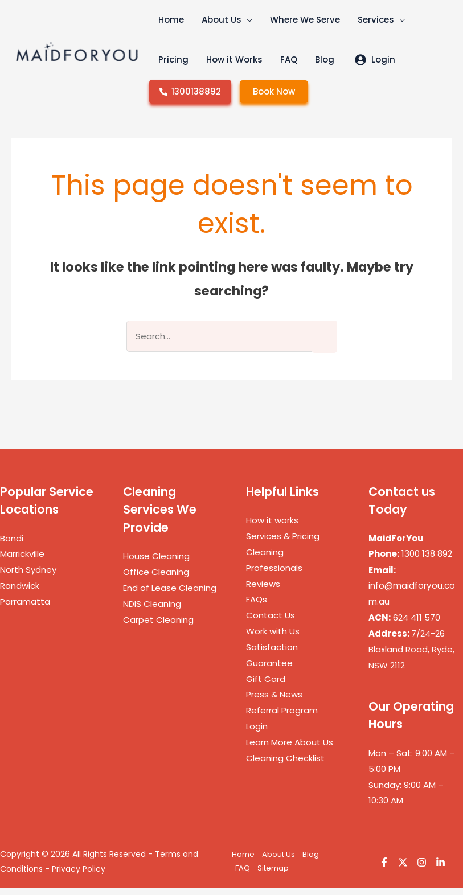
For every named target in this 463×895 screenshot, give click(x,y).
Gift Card (265, 686)
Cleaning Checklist (285, 765)
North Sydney (28, 577)
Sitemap (273, 875)
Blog (310, 861)
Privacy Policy (78, 876)
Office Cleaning (156, 579)
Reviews (263, 591)
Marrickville (22, 561)
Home (243, 861)
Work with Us (273, 638)
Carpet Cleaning (158, 627)
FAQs (256, 607)
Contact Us (270, 623)
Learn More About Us (289, 750)
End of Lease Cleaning (169, 595)
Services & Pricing (282, 543)
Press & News (274, 702)
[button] (238, 28)
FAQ (242, 875)
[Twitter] (403, 869)
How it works (272, 527)
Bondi (11, 546)
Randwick (19, 593)
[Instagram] (422, 869)
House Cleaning (156, 563)
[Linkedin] (440, 869)
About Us (278, 861)
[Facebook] (384, 869)
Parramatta (25, 609)
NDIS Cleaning (152, 611)
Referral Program (282, 718)
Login (257, 734)
